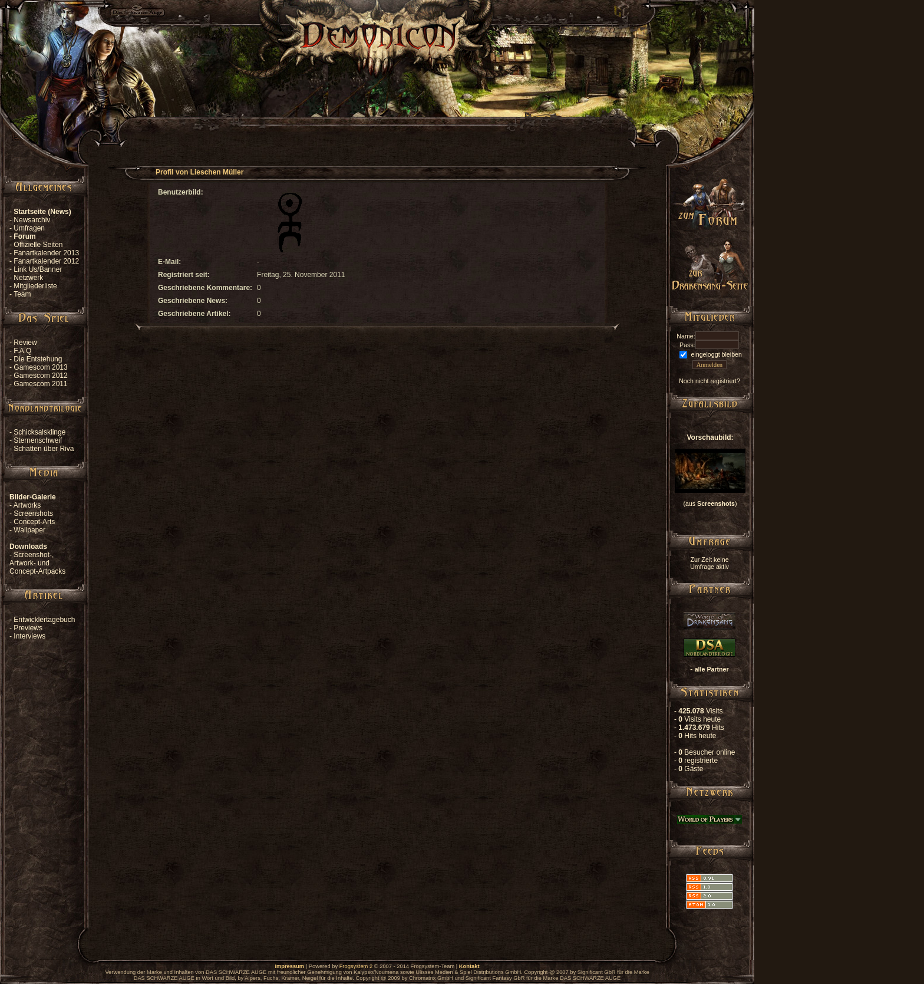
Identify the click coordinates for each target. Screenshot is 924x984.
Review (25, 342)
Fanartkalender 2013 (46, 253)
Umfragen (29, 228)
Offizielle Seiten (38, 245)
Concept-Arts (34, 522)
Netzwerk (28, 278)
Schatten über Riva (44, 449)
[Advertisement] (377, 115)
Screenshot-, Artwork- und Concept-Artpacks (37, 563)
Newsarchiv (32, 220)
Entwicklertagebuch (44, 620)
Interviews (29, 636)
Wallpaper (29, 530)
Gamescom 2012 (40, 375)
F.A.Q (22, 351)
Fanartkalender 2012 (46, 261)
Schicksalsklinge (39, 432)
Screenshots (33, 513)
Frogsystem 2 (356, 966)
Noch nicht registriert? (709, 380)
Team (22, 294)
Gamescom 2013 (40, 367)
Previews (28, 628)
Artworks (27, 505)
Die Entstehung (38, 359)
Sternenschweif (38, 440)
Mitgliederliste (35, 286)
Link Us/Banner (38, 269)
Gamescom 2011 (40, 384)
